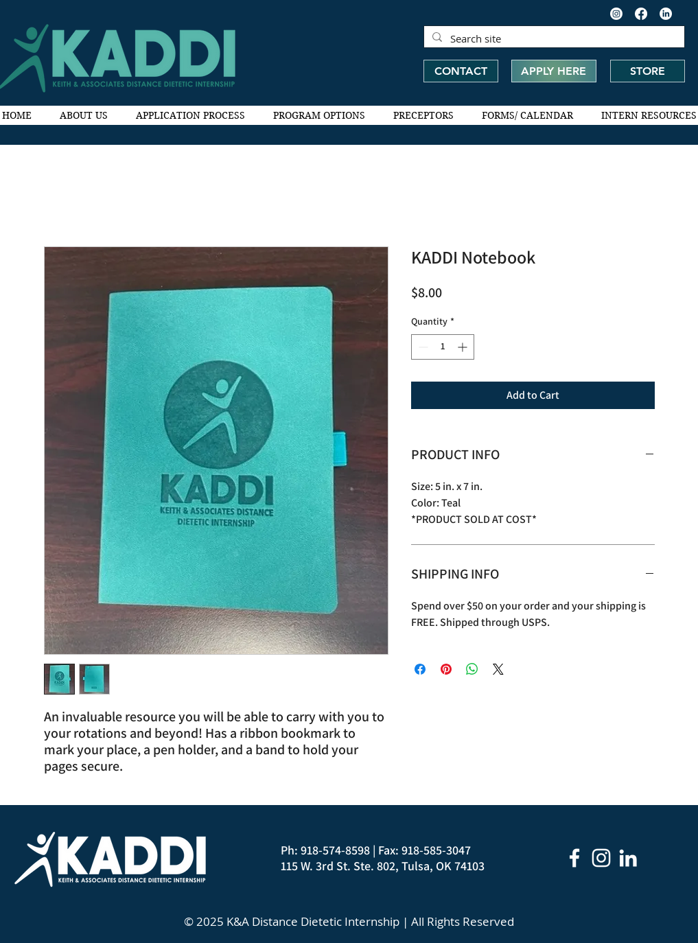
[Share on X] (498, 669)
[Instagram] (616, 14)
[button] (84, 115)
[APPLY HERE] (553, 71)
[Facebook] (641, 14)
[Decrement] (421, 347)
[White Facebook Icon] (574, 858)
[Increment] (463, 347)
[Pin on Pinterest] (446, 669)
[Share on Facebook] (420, 669)
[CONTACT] (460, 71)
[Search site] (552, 38)
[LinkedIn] (666, 14)
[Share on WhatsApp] (472, 669)
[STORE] (647, 71)
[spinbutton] (442, 347)
